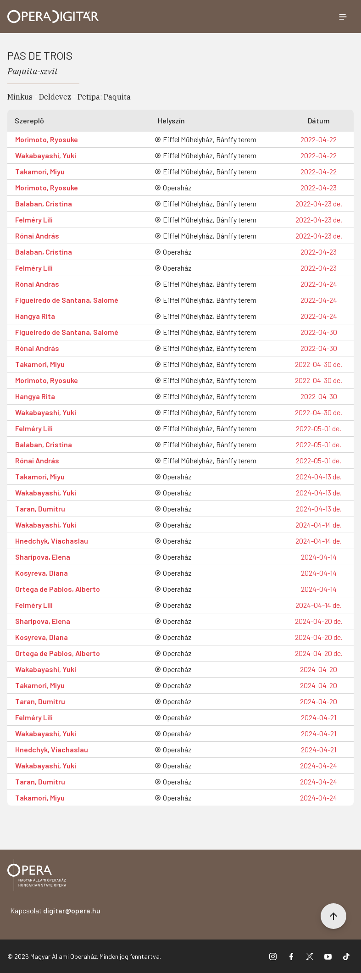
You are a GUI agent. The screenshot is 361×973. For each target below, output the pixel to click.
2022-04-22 (318, 139)
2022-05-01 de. (318, 428)
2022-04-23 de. (318, 203)
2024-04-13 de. (319, 476)
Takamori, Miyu (40, 171)
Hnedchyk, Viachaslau (51, 540)
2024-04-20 (318, 669)
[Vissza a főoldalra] (36, 876)
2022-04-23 (318, 187)
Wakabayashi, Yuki (45, 155)
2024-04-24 (318, 765)
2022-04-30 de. (318, 364)
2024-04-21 (318, 717)
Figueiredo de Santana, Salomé (66, 299)
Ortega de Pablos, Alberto (57, 588)
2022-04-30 (318, 332)
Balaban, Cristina (43, 203)
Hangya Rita (35, 315)
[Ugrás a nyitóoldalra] (53, 16)
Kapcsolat (55, 910)
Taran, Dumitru (40, 508)
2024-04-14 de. (318, 524)
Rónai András (37, 235)
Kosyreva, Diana (41, 572)
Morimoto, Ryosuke (46, 139)
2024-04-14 (319, 556)
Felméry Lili (34, 219)
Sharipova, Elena (42, 556)
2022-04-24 (318, 283)
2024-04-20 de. (319, 621)
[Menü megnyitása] (343, 17)
